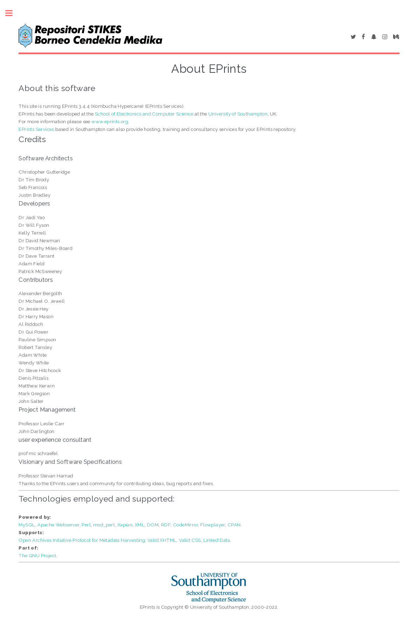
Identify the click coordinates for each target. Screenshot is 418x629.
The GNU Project (37, 555)
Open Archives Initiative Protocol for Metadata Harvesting (82, 540)
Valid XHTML (161, 540)
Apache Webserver (58, 524)
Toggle (12, 13)
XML (140, 524)
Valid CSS (190, 540)
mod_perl (104, 524)
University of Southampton (237, 114)
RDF (165, 524)
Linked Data (216, 540)
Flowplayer (212, 524)
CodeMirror (185, 524)
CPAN (234, 524)
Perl (86, 524)
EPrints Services (36, 129)
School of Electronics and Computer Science (144, 114)
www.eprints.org (109, 121)
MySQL (27, 524)
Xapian (124, 524)
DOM (153, 524)
